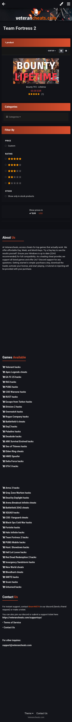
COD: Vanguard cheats (15, 517)
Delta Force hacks (13, 461)
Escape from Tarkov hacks (17, 402)
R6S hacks (9, 382)
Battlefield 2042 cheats (15, 507)
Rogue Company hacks (15, 416)
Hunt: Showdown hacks (15, 547)
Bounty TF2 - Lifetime (36, 87)
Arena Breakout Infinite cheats (19, 502)
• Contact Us (8, 627)
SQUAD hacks (10, 512)
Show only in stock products (21, 196)
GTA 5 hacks (10, 466)
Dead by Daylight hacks (15, 497)
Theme (29, 713)
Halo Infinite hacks (13, 532)
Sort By (52, 51)
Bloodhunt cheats (12, 572)
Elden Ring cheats (13, 451)
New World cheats (13, 567)
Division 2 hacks (12, 406)
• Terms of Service (11, 622)
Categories (13, 117)
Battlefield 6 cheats (13, 421)
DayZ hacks (9, 426)
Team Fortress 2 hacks (15, 537)
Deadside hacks (11, 436)
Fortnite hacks (11, 527)
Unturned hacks (11, 587)
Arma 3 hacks (10, 488)
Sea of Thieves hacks (14, 446)
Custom (11, 146)
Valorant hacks (11, 367)
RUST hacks (10, 397)
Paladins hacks (11, 431)
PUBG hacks (10, 387)
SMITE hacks (10, 577)
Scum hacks (10, 582)
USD (41, 213)
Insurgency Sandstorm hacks (18, 562)
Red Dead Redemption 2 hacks (19, 557)
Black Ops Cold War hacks (17, 522)
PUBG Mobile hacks (13, 542)
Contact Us (41, 713)
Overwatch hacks (12, 411)
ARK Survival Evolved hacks (18, 441)
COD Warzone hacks (14, 392)
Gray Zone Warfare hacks (16, 493)
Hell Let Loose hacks (14, 552)
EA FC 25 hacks (11, 377)
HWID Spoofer (11, 456)
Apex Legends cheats (14, 372)
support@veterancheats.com (17, 645)
